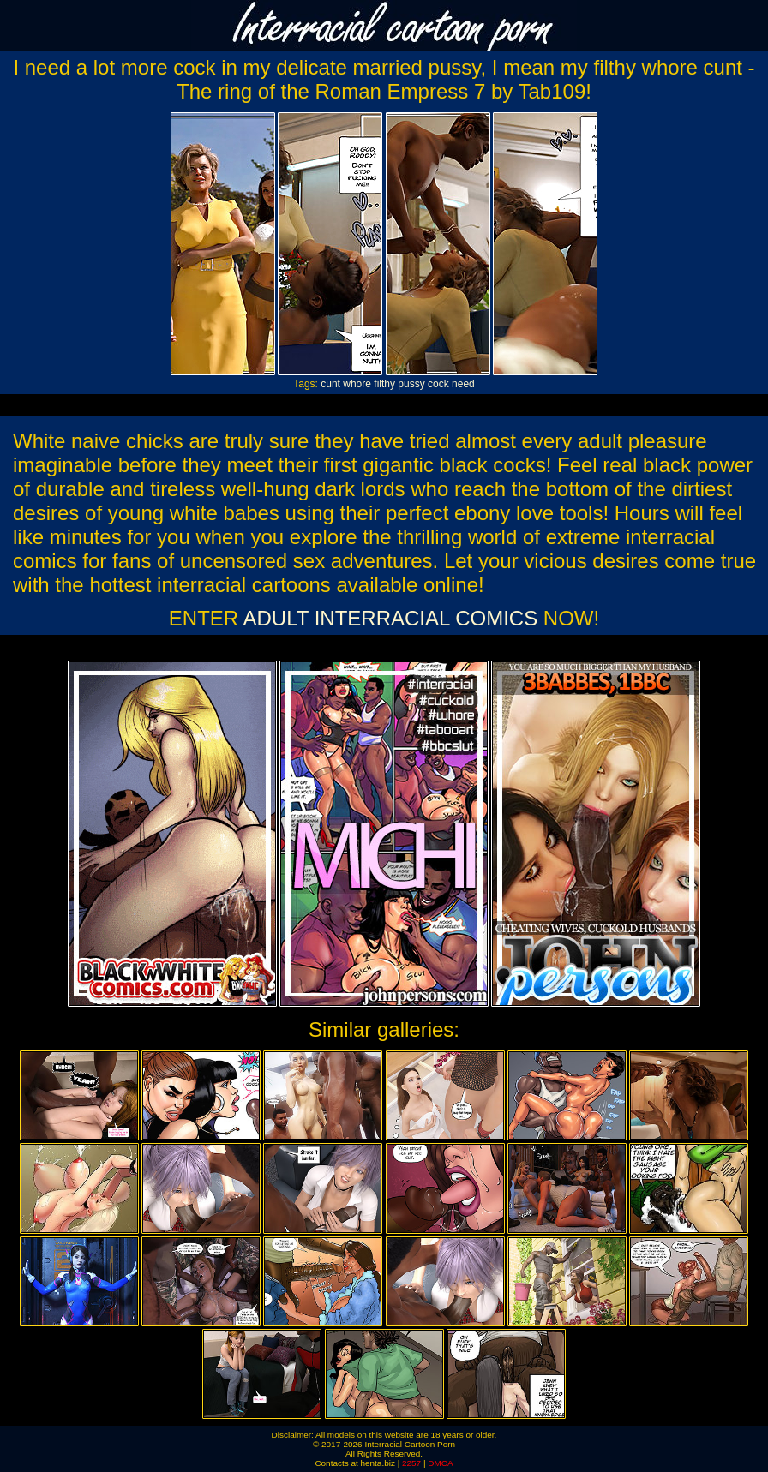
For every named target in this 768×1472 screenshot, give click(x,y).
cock (438, 384)
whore (357, 384)
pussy (411, 384)
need (463, 384)
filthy (384, 384)
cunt (330, 384)
